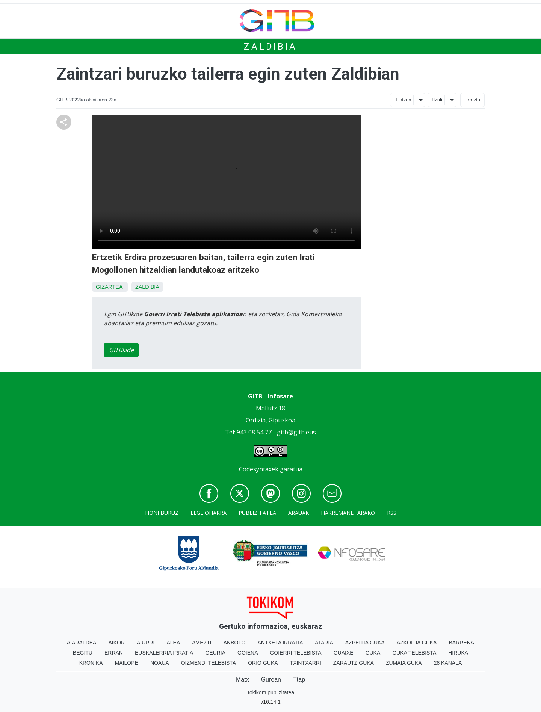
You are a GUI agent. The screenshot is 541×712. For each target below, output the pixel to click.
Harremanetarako (348, 512)
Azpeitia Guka (365, 643)
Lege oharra (208, 512)
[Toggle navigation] (61, 21)
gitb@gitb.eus (296, 432)
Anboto (235, 643)
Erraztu (472, 100)
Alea (173, 643)
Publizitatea (257, 512)
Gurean (271, 679)
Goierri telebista (295, 653)
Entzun (403, 100)
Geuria (215, 653)
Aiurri (145, 643)
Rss (391, 512)
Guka (373, 653)
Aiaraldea (82, 643)
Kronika (91, 663)
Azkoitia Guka (417, 643)
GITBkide (121, 350)
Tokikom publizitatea (270, 692)
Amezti (201, 643)
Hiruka (458, 653)
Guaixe (344, 653)
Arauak (298, 512)
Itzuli (437, 100)
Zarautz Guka (353, 663)
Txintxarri (305, 663)
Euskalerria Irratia (164, 653)
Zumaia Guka (404, 663)
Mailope (126, 663)
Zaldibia (270, 46)
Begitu (82, 653)
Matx (242, 679)
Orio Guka (263, 663)
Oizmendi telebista (208, 663)
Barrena (461, 643)
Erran (113, 653)
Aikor (116, 643)
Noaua (159, 663)
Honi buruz (161, 512)
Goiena (247, 653)
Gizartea (109, 287)
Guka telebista (414, 653)
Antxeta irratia (280, 643)
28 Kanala (448, 663)
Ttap (299, 679)
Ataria (324, 643)
